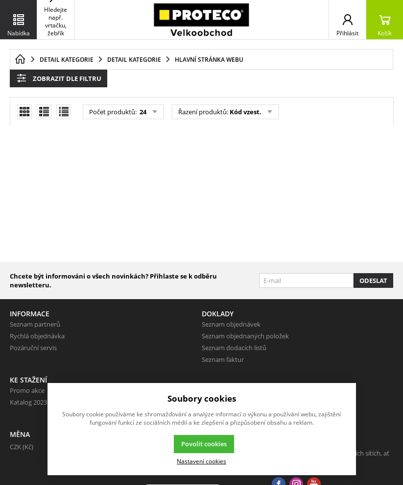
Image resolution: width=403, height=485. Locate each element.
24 (142, 111)
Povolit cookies (204, 443)
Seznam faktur (223, 359)
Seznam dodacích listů (234, 347)
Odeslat (373, 280)
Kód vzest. (245, 111)
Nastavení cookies (201, 461)
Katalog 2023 (28, 402)
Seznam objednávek (231, 324)
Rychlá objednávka (37, 336)
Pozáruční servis (33, 347)
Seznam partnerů (35, 324)
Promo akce (27, 390)
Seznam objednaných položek (245, 336)
